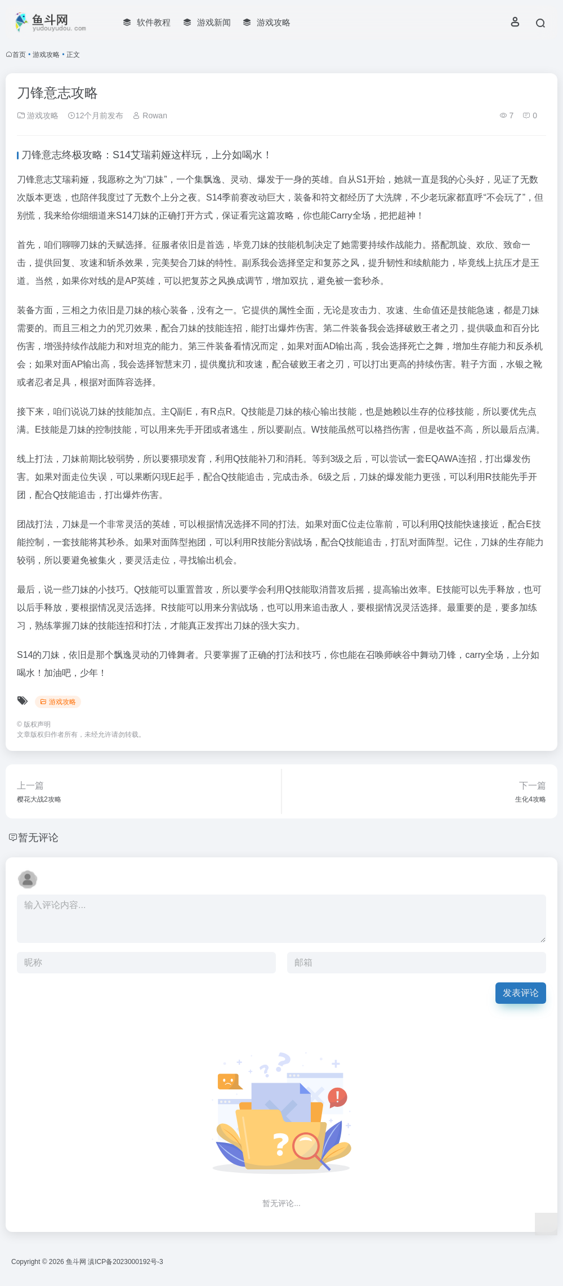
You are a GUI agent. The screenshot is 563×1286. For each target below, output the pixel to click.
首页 (19, 55)
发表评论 (521, 993)
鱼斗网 (76, 1262)
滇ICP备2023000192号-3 (125, 1262)
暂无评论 (38, 837)
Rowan (149, 115)
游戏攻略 (46, 55)
